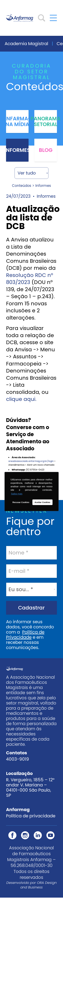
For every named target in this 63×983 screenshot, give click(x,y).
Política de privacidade (30, 816)
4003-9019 (17, 759)
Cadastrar (31, 607)
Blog (45, 150)
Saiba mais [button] (16, 494)
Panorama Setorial (46, 121)
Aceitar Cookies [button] (42, 502)
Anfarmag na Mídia (17, 121)
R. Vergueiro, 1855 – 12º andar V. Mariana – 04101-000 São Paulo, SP (30, 787)
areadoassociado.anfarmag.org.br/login (31, 461)
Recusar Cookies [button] (21, 502)
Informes (17, 150)
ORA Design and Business (38, 885)
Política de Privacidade (25, 634)
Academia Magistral (26, 44)
